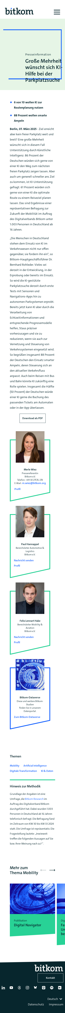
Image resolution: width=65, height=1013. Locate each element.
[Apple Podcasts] (44, 989)
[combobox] (55, 999)
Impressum (56, 1004)
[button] (52, 870)
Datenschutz (36, 1004)
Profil (17, 489)
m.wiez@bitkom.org (34, 483)
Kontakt (50, 978)
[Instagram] (28, 989)
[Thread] (20, 989)
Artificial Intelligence (35, 765)
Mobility (14, 765)
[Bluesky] (36, 989)
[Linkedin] (4, 989)
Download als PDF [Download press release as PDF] (32, 418)
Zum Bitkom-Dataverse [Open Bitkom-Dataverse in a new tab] (27, 717)
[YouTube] (12, 989)
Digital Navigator (27, 925)
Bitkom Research (34, 799)
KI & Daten (47, 771)
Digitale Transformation (23, 771)
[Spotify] (52, 989)
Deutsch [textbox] (52, 999)
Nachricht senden (24, 560)
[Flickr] (60, 989)
